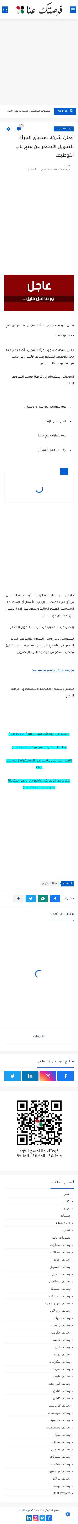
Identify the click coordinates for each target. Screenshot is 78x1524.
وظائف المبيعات (60, 1296)
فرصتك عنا (33, 787)
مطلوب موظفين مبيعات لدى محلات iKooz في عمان (27, 111)
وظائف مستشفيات (58, 1427)
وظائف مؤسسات (59, 1412)
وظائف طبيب (62, 1376)
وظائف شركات (61, 1369)
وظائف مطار (62, 1434)
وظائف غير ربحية (59, 1383)
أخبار (67, 1193)
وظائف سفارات (60, 1245)
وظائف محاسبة (60, 1420)
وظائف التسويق (60, 1266)
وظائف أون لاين (60, 1310)
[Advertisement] (39, 62)
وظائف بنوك (62, 1318)
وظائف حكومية (61, 1332)
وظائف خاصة (62, 1339)
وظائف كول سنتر (59, 1405)
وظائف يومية (62, 1485)
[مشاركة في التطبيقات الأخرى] (18, 898)
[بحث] (5, 9)
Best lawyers (62, 1493)
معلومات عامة (61, 1237)
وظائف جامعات (61, 1325)
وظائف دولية (62, 1354)
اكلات (67, 1201)
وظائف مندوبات (60, 1456)
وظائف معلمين (61, 1449)
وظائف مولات (61, 1478)
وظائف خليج (62, 1347)
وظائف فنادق (62, 1391)
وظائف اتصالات (60, 1252)
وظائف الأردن (63, 128)
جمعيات (65, 1215)
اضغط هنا (18, 734)
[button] (55, 898)
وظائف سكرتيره (60, 1361)
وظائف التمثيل (61, 1274)
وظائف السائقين (60, 1281)
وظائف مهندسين (60, 1471)
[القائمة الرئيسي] (73, 9)
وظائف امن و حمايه (58, 1303)
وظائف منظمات (60, 1464)
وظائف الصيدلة (61, 1288)
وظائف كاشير (62, 1398)
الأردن (67, 1208)
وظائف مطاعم (61, 1442)
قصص (67, 1230)
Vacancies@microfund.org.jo (53, 671)
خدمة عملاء (63, 1223)
